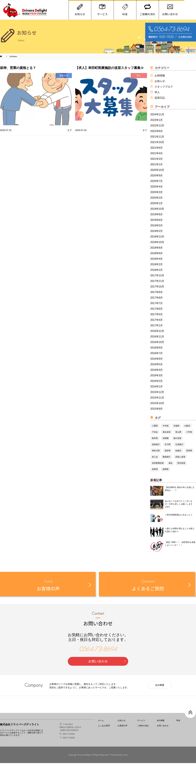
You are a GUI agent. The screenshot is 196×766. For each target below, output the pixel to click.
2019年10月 (157, 211)
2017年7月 (156, 306)
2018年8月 (156, 250)
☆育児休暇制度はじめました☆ (178, 518)
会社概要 (159, 688)
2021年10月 (157, 145)
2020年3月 (156, 195)
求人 (157, 95)
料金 (178, 723)
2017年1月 (156, 328)
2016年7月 (156, 356)
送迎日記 (160, 100)
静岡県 (166, 472)
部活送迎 (181, 466)
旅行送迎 (177, 441)
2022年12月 (157, 128)
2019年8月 (156, 217)
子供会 (155, 435)
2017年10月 (157, 289)
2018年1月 (156, 272)
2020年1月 (156, 206)
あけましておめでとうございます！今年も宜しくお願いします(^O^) (178, 507)
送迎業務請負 (158, 466)
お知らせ (160, 84)
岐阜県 (155, 441)
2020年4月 (156, 189)
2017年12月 (157, 278)
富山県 (178, 435)
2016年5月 (156, 367)
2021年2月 (156, 161)
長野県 (155, 472)
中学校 (166, 429)
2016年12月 (157, 334)
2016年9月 (156, 350)
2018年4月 (156, 261)
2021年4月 (156, 156)
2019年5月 (156, 228)
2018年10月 (157, 245)
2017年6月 (156, 311)
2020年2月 (156, 200)
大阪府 (187, 429)
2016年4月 (156, 372)
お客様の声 (122, 728)
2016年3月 (156, 378)
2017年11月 (157, 284)
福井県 (168, 453)
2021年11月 (157, 139)
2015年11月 (157, 400)
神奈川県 (156, 453)
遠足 (170, 466)
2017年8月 (156, 300)
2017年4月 (156, 322)
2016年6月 (156, 361)
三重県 (155, 429)
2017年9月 (156, 295)
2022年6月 (156, 134)
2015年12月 (157, 395)
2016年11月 (157, 339)
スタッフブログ (164, 89)
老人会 (155, 460)
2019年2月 (156, 234)
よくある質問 (104, 728)
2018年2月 (156, 267)
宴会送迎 (167, 435)
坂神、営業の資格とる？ (18, 71)
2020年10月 (157, 172)
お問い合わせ (107, 664)
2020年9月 (156, 178)
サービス (141, 723)
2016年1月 (156, 389)
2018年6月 (156, 256)
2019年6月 (156, 222)
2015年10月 (157, 406)
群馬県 (189, 453)
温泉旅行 (156, 447)
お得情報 (160, 78)
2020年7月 (156, 184)
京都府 (176, 429)
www (125, 757)
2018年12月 (157, 239)
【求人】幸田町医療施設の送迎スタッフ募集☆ (109, 71)
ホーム (101, 723)
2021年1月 (156, 167)
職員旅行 (167, 460)
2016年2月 (156, 384)
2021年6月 (156, 150)
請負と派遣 (180, 460)
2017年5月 (156, 317)
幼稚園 (166, 441)
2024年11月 (157, 117)
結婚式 (178, 453)
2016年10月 (157, 345)
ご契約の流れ (143, 728)
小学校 (189, 435)
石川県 (168, 447)
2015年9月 (156, 411)
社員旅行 (179, 447)
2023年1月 (156, 123)
